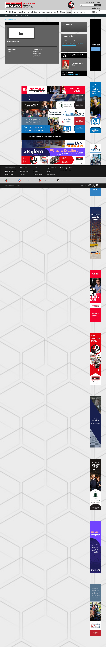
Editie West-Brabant (10, 173)
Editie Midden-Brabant (10, 170)
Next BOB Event (23, 170)
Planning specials (9, 174)
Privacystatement (51, 174)
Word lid (82, 12)
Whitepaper (22, 174)
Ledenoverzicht (36, 170)
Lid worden (35, 171)
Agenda (56, 12)
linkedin (97, 185)
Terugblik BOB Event (24, 171)
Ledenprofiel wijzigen (38, 174)
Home (6, 12)
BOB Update (36, 173)
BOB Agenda (22, 173)
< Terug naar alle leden (11, 19)
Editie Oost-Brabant (9, 171)
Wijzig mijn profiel (89, 2)
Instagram (93, 185)
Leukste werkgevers (45, 12)
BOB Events (12, 12)
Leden (69, 12)
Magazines (21, 12)
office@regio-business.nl (72, 74)
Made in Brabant (32, 12)
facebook (89, 185)
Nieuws (62, 12)
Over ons (75, 12)
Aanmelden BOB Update (65, 170)
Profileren (98, 2)
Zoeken (97, 5)
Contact (48, 171)
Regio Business (20, 5)
